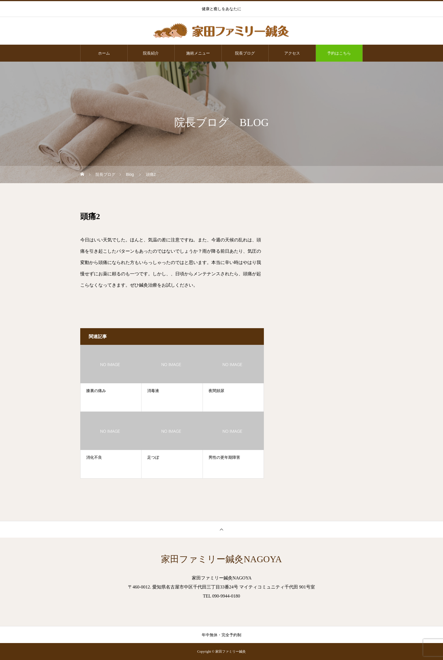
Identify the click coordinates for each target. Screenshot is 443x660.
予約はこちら (339, 53)
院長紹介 (151, 53)
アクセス (292, 53)
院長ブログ (245, 53)
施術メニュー (198, 53)
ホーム (104, 53)
